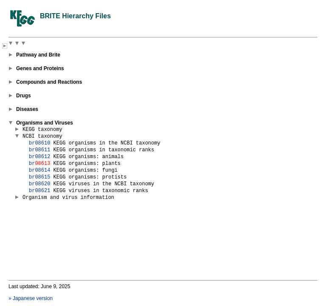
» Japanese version (30, 298)
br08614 (39, 170)
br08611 (39, 150)
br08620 (39, 184)
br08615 (39, 177)
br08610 (39, 143)
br (39, 164)
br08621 (39, 191)
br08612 (39, 157)
